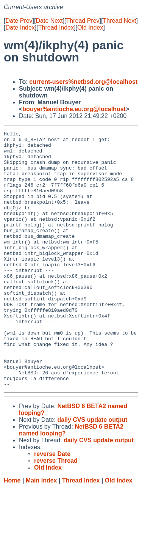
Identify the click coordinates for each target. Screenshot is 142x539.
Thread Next (119, 20)
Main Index (41, 531)
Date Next (49, 20)
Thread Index (56, 27)
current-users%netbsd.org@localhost (83, 82)
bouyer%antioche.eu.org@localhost (74, 109)
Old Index (90, 27)
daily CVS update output (92, 471)
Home (12, 531)
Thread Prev (83, 20)
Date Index (19, 27)
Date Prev (18, 20)
